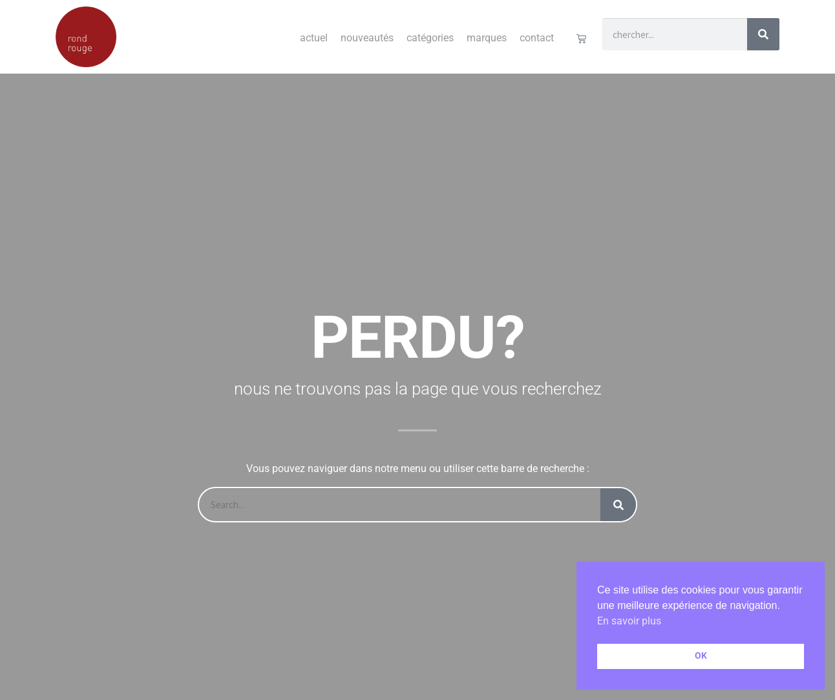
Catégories (430, 38)
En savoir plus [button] (629, 621)
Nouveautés (367, 38)
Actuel (314, 38)
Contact (537, 38)
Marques (487, 38)
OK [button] (701, 655)
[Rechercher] (763, 34)
